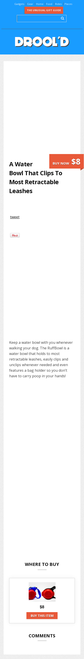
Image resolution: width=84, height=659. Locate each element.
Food (49, 4)
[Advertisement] (42, 110)
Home (39, 4)
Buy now (66, 161)
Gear (30, 4)
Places (68, 4)
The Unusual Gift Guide (44, 10)
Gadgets (19, 4)
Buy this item (42, 615)
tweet (14, 217)
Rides (58, 4)
